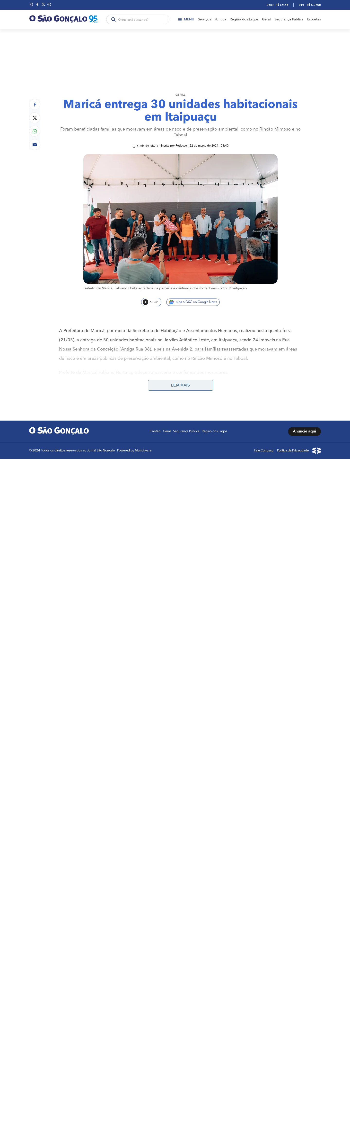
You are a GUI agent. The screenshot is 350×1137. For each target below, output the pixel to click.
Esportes (314, 19)
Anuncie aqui (304, 430)
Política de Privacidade (293, 448)
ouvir (150, 301)
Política (220, 19)
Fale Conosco (263, 448)
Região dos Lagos (244, 19)
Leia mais (180, 383)
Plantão (154, 429)
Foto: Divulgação (233, 287)
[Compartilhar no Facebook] (34, 103)
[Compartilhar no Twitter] (34, 116)
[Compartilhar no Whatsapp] (34, 130)
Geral (266, 19)
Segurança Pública (289, 19)
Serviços (204, 19)
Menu (186, 19)
